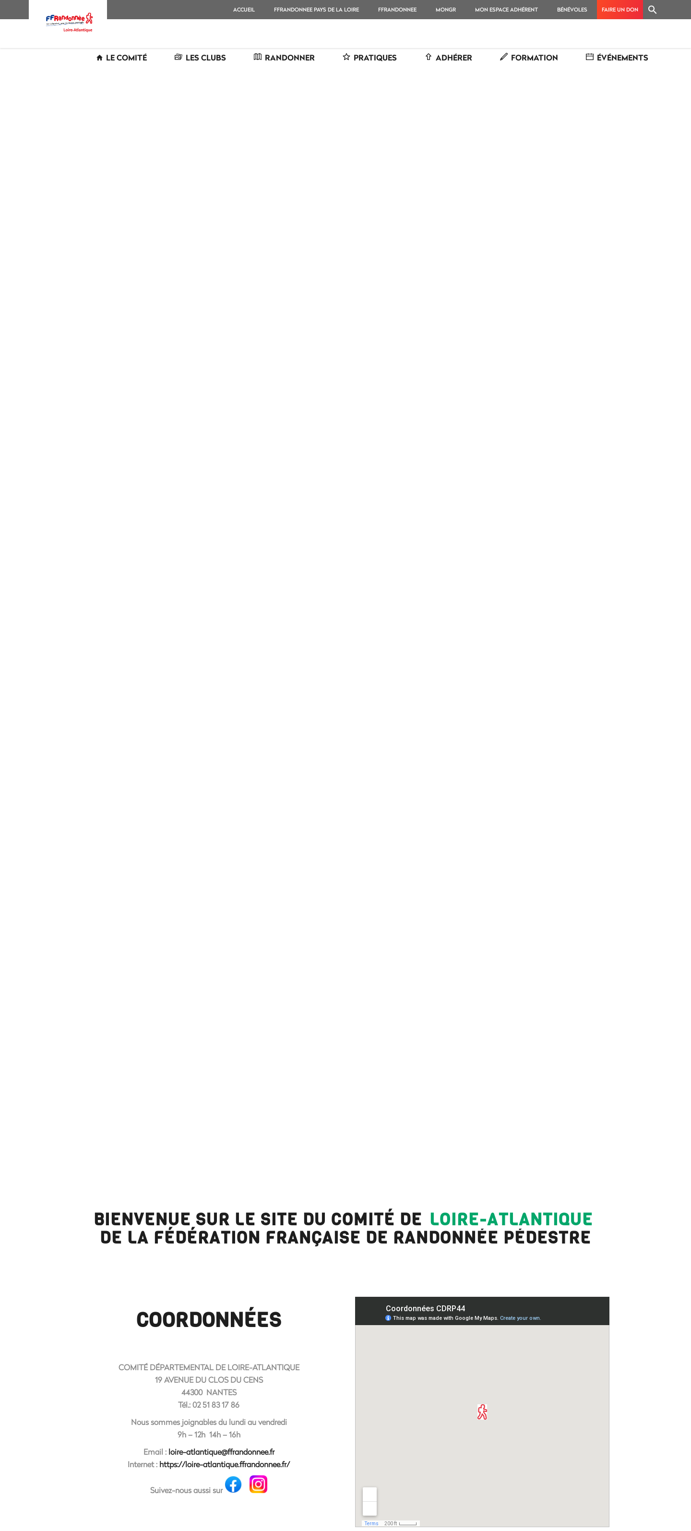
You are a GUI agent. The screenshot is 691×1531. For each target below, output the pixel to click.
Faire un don (620, 9)
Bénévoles (572, 9)
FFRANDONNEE (397, 9)
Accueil (244, 9)
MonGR (446, 9)
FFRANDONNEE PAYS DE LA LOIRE (316, 9)
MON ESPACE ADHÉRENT (506, 9)
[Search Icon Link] (652, 9)
